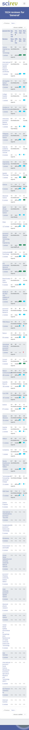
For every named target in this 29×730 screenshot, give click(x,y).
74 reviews (5, 420)
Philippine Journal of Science (5, 135)
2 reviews (5, 87)
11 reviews (5, 443)
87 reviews (5, 409)
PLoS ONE (5, 393)
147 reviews (5, 398)
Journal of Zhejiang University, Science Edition (5, 577)
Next (13, 23)
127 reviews (5, 226)
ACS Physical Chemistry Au (6, 690)
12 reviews (5, 484)
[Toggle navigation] (24, 3)
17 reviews (5, 495)
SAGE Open (5, 491)
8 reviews (5, 189)
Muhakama (5, 538)
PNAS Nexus (6, 322)
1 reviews (5, 55)
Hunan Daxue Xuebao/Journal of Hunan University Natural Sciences (7, 560)
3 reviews (5, 256)
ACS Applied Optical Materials (5, 83)
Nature (4, 333)
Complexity (5, 450)
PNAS (4, 222)
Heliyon (4, 438)
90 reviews (5, 337)
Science (4, 404)
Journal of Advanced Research (5, 310)
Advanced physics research (5, 606)
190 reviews (5, 386)
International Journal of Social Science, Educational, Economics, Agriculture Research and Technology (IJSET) (6, 672)
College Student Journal (4, 96)
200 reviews (5, 375)
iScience (4, 184)
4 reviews (5, 155)
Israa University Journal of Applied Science (5, 592)
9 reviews (5, 285)
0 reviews (5, 507)
